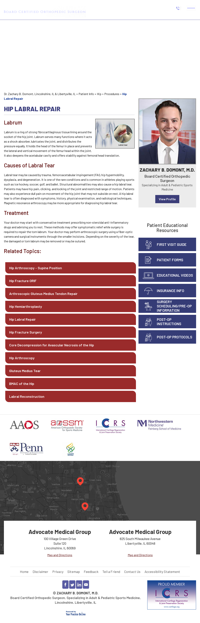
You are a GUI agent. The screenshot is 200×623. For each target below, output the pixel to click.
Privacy (57, 572)
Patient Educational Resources (167, 227)
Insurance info (170, 290)
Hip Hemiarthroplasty (25, 306)
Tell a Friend (111, 572)
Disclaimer (40, 572)
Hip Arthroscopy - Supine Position (35, 268)
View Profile (167, 199)
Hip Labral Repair (22, 319)
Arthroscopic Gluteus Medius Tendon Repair (43, 293)
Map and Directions (59, 555)
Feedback (91, 572)
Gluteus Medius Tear (25, 371)
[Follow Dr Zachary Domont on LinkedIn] (79, 584)
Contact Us (132, 572)
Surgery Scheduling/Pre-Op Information (174, 305)
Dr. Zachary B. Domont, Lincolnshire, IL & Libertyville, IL (40, 94)
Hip (99, 94)
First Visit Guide (172, 244)
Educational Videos (175, 275)
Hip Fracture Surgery (25, 332)
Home (24, 572)
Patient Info (86, 94)
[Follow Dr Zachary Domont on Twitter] (72, 584)
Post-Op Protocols (174, 337)
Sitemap (73, 572)
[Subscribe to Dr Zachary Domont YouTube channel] (86, 584)
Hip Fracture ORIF (23, 281)
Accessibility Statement (162, 572)
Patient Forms (170, 260)
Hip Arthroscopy (22, 358)
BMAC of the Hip (21, 383)
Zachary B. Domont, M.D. (167, 170)
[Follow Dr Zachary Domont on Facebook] (65, 584)
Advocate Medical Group (60, 531)
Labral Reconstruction (26, 396)
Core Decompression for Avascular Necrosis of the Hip (51, 345)
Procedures (111, 94)
